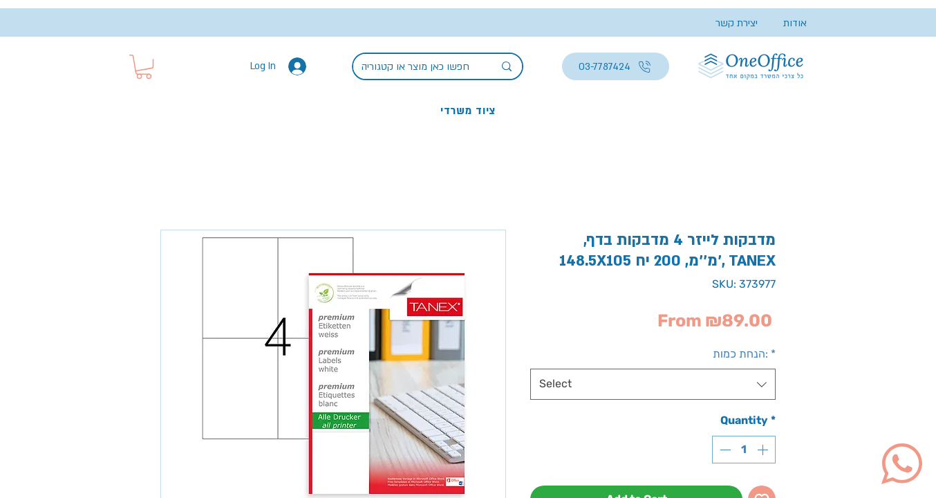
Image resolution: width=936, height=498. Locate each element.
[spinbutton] (743, 449)
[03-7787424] (615, 66)
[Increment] (764, 449)
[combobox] (653, 384)
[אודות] (782, 23)
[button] (143, 67)
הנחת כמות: (744, 353)
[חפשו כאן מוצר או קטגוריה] (417, 67)
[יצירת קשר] (730, 23)
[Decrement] (723, 449)
